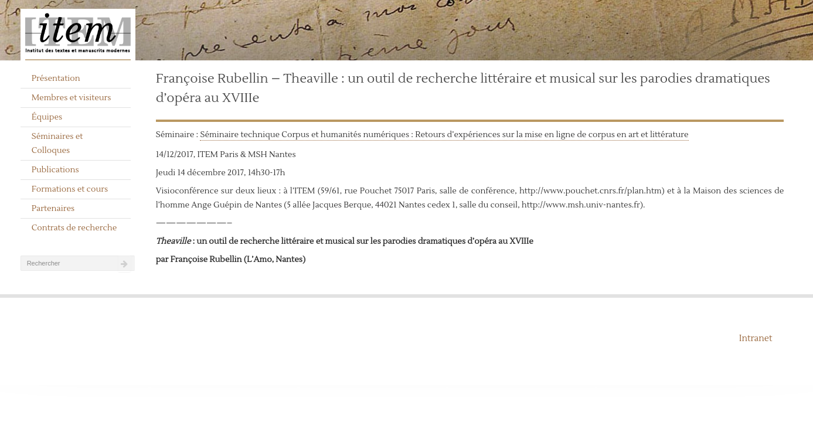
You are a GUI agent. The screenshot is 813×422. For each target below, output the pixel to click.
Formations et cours (70, 189)
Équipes (47, 117)
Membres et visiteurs (71, 98)
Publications (55, 170)
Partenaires (53, 208)
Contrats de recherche (74, 228)
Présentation (56, 78)
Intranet (756, 338)
